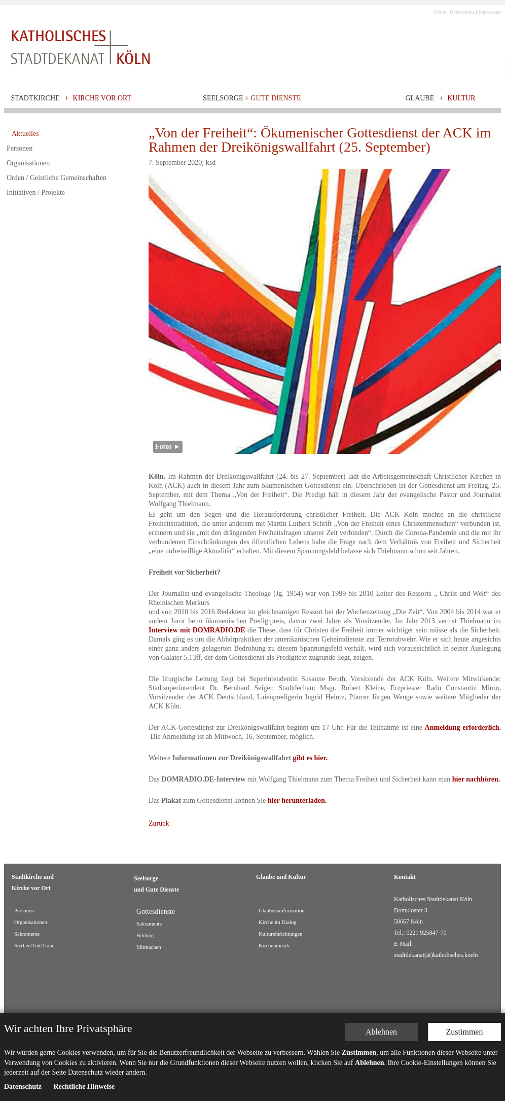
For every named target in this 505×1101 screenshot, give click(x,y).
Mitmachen (148, 947)
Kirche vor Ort (102, 98)
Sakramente (27, 934)
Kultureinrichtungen (280, 934)
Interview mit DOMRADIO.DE (197, 630)
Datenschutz (462, 12)
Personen (19, 148)
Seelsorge (252, 98)
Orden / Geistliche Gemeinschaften (56, 178)
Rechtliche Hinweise (84, 1086)
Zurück (159, 823)
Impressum (490, 12)
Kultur (461, 98)
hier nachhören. (476, 779)
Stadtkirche (35, 98)
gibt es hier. (310, 758)
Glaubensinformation (282, 910)
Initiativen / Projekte (36, 192)
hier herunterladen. (297, 800)
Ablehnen (381, 1031)
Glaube (419, 98)
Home (440, 12)
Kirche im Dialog (278, 922)
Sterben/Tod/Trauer (35, 945)
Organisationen (28, 163)
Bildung (145, 935)
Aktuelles (25, 133)
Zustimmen (464, 1031)
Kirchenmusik (274, 945)
